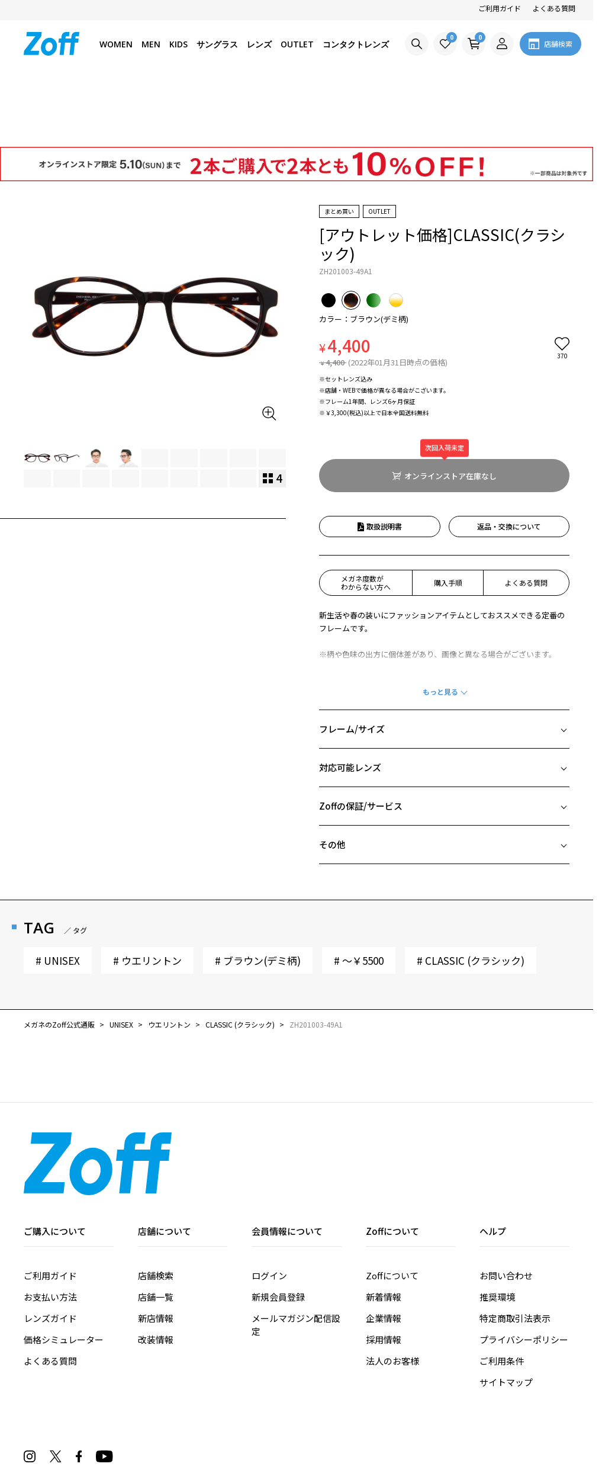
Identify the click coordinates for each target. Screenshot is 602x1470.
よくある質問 (554, 8)
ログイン (269, 1208)
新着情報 (383, 1229)
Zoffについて (392, 1208)
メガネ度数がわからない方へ (366, 515)
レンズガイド (50, 1250)
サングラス (217, 44)
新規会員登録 (278, 1229)
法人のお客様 (392, 1293)
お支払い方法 (50, 1229)
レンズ (259, 44)
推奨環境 (497, 1229)
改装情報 (155, 1272)
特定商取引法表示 (515, 1250)
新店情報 (155, 1250)
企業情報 (383, 1250)
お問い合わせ (506, 1208)
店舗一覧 (155, 1229)
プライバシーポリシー (523, 1272)
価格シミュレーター (64, 1272)
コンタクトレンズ (356, 44)
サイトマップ (506, 1314)
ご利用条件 (501, 1293)
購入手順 (448, 515)
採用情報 (383, 1272)
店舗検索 (155, 1208)
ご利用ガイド (499, 8)
